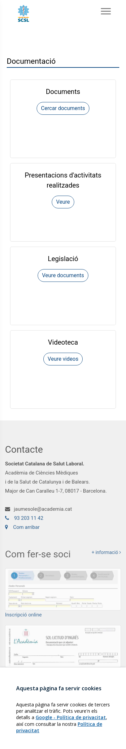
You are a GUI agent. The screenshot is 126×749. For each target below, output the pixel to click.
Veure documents (63, 275)
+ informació (106, 555)
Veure (63, 202)
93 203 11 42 (24, 520)
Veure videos (63, 359)
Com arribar (22, 529)
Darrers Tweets (51, 693)
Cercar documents (63, 108)
